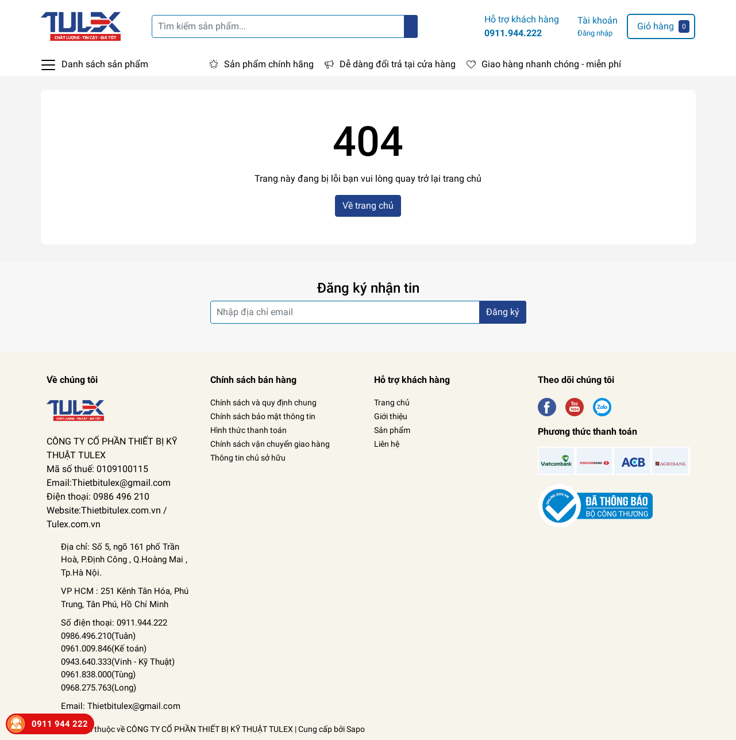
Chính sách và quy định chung (263, 402)
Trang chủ (392, 402)
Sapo (355, 729)
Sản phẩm (392, 430)
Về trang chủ (368, 205)
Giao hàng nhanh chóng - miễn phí (551, 64)
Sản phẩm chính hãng (269, 64)
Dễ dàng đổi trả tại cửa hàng (398, 64)
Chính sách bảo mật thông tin (262, 416)
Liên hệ (386, 443)
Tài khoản (597, 20)
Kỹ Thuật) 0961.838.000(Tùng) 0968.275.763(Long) (118, 675)
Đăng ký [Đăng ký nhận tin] (502, 311)
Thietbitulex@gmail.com (133, 706)
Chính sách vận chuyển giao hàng (270, 443)
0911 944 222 (60, 724)
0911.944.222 (513, 33)
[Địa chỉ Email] (368, 312)
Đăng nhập (594, 33)
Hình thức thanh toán (248, 430)
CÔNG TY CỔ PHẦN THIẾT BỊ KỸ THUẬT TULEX (209, 729)
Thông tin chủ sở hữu (248, 457)
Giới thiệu (390, 416)
